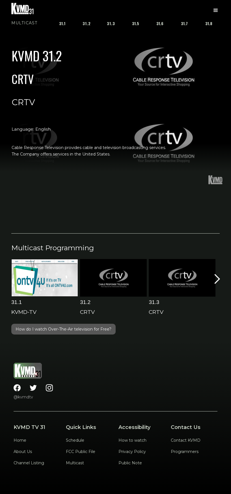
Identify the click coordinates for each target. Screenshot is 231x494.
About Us (23, 451)
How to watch (132, 440)
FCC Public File (80, 451)
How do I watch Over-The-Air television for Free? (63, 329)
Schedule (75, 440)
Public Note (130, 462)
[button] (216, 10)
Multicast (75, 462)
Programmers (184, 451)
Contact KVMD (185, 440)
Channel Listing (29, 462)
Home (20, 440)
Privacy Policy (132, 451)
